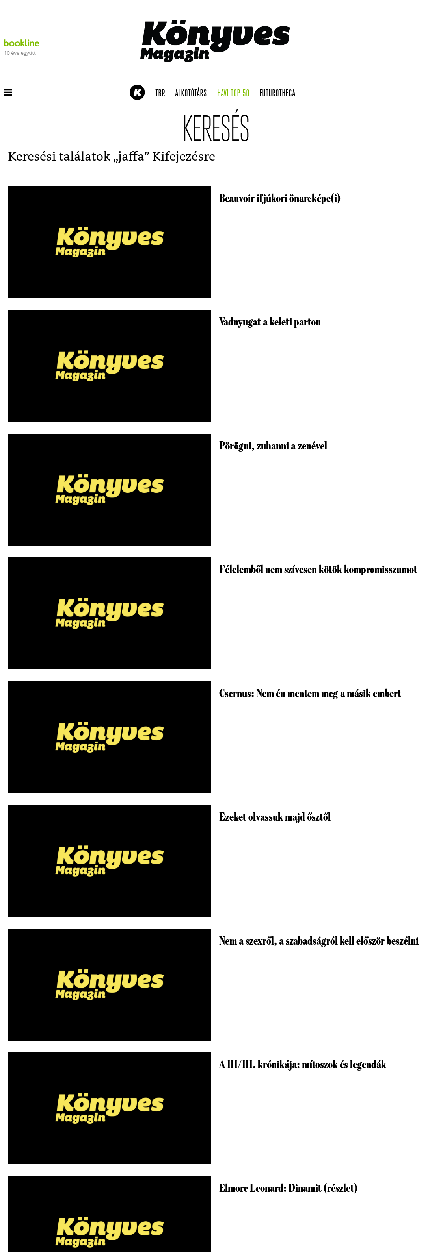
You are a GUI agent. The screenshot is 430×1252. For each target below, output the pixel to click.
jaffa (131, 157)
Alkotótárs (193, 93)
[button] (8, 93)
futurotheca (279, 93)
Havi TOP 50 (236, 93)
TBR (162, 93)
